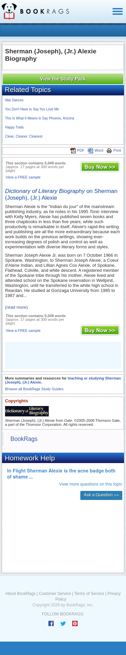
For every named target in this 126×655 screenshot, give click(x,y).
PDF (77, 150)
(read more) (16, 307)
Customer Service (55, 593)
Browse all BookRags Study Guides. (35, 389)
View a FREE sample (23, 177)
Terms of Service (89, 593)
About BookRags (20, 593)
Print (114, 150)
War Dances (14, 100)
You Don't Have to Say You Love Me (32, 109)
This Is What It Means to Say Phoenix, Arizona (39, 118)
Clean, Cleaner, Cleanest (23, 136)
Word (95, 150)
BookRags (24, 439)
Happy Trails (14, 127)
